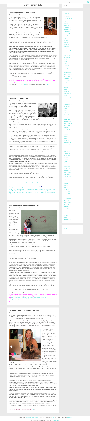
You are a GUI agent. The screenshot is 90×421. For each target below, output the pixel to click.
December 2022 (67, 72)
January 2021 (67, 119)
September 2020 (68, 127)
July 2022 (66, 82)
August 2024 (67, 38)
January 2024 (67, 48)
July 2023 (66, 59)
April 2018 (66, 187)
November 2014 (67, 202)
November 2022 (68, 74)
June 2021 (66, 108)
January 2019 (67, 168)
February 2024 (67, 46)
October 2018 (67, 174)
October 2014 (67, 204)
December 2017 (67, 196)
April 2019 (66, 161)
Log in (65, 231)
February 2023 (67, 68)
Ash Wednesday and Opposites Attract (25, 206)
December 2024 (67, 29)
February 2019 (67, 166)
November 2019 (67, 149)
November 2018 (67, 172)
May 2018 (66, 185)
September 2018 (68, 176)
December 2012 (67, 219)
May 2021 (66, 110)
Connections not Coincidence (21, 99)
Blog (69, 2)
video (25, 84)
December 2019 (67, 147)
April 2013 (66, 217)
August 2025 (67, 21)
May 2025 (66, 23)
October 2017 (67, 200)
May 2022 (66, 87)
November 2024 (68, 31)
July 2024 (66, 40)
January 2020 (67, 144)
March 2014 (66, 211)
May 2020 (66, 136)
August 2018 (67, 179)
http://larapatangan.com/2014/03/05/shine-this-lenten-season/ (26, 299)
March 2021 (66, 115)
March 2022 (66, 91)
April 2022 (66, 89)
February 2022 (67, 93)
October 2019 (67, 151)
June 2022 (66, 85)
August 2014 (67, 208)
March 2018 (66, 189)
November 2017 (67, 198)
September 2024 (68, 36)
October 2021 (67, 102)
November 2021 (67, 100)
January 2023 (67, 70)
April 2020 (66, 138)
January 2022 (67, 95)
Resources (62, 2)
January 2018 (67, 193)
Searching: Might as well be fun (22, 13)
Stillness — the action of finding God (24, 311)
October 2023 (67, 55)
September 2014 (68, 206)
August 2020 (67, 129)
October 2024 (67, 33)
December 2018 (67, 170)
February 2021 (67, 117)
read (33, 409)
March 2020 (66, 140)
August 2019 (67, 155)
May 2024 (66, 42)
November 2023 (67, 53)
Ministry (83, 2)
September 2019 (68, 153)
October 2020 (67, 125)
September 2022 (68, 78)
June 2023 (66, 61)
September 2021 (68, 104)
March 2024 (66, 44)
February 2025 (67, 27)
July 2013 (66, 215)
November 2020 (68, 123)
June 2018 (66, 183)
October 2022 (67, 76)
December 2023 (67, 50)
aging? (48, 84)
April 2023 (66, 65)
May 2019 (66, 159)
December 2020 (67, 121)
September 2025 (68, 18)
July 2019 (66, 157)
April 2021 (66, 112)
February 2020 (67, 142)
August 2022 (67, 80)
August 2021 (67, 106)
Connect (75, 2)
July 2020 (66, 132)
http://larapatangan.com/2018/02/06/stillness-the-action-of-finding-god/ (28, 297)
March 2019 (66, 164)
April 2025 (66, 25)
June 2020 (66, 134)
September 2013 (67, 213)
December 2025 (67, 16)
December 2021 (67, 97)
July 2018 (66, 181)
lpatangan (22, 15)
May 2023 (66, 63)
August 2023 (67, 57)
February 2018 (67, 191)
